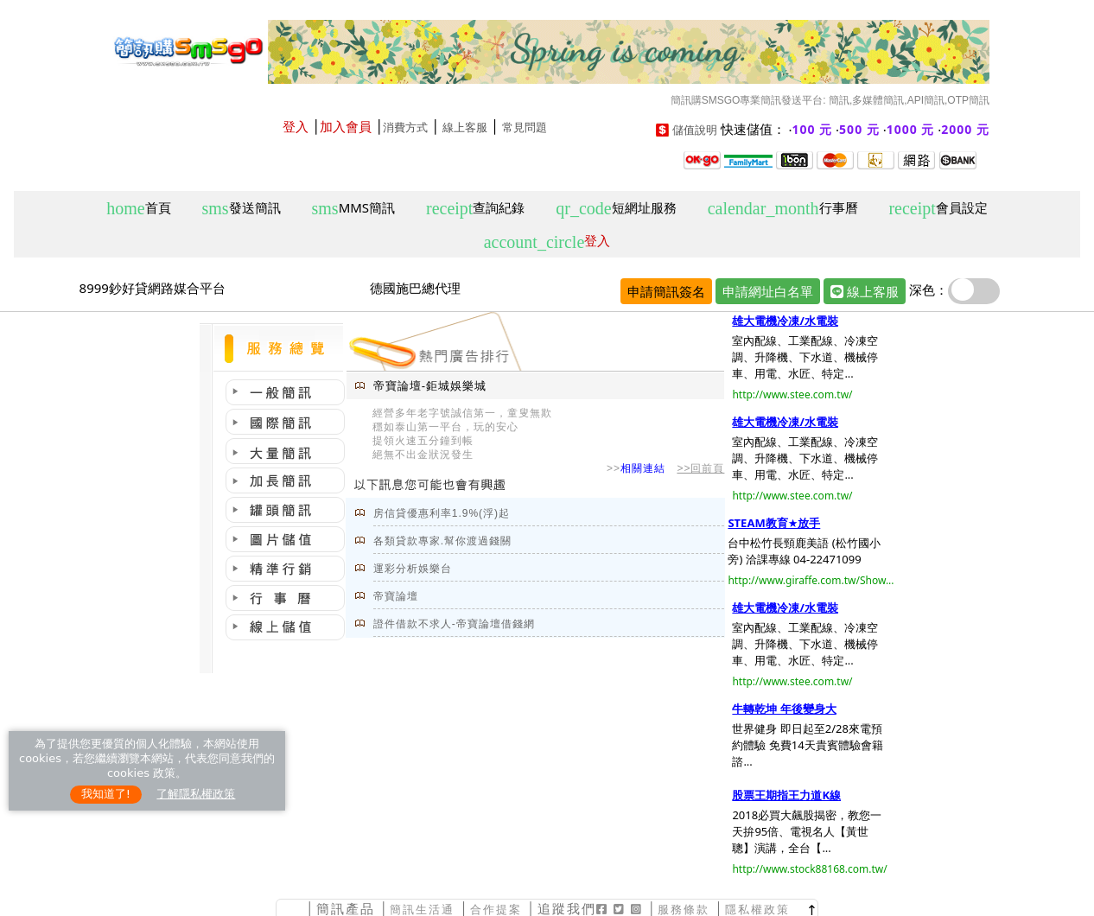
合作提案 (496, 909)
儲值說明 (694, 130)
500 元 (859, 129)
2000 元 (965, 129)
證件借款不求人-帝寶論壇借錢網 (454, 624)
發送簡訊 (241, 209)
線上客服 (464, 127)
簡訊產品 (345, 908)
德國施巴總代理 (415, 287)
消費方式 (405, 127)
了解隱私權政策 (195, 793)
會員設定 (937, 209)
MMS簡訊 (354, 209)
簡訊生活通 (422, 909)
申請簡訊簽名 (666, 291)
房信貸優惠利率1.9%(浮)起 (441, 513)
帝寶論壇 (395, 596)
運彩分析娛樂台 (412, 569)
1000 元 (911, 129)
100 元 (812, 129)
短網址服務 (616, 209)
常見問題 (524, 127)
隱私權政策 (757, 909)
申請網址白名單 (767, 291)
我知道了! (105, 793)
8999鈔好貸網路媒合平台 (153, 287)
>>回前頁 (700, 468)
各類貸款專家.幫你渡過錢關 (442, 541)
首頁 (138, 209)
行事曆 (783, 209)
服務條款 (683, 909)
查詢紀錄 (475, 209)
